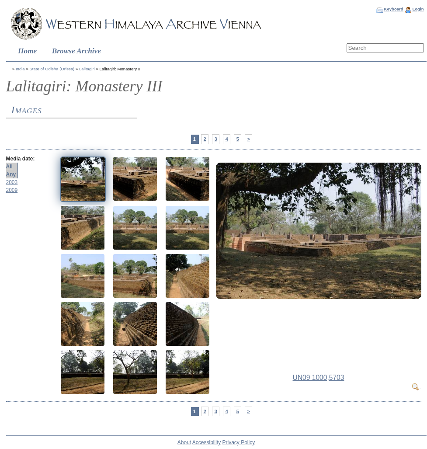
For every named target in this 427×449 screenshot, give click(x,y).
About (184, 442)
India (20, 68)
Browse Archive (76, 51)
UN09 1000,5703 (318, 377)
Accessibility (206, 442)
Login (418, 9)
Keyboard (393, 9)
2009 (12, 190)
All (9, 167)
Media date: (20, 159)
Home (27, 51)
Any (11, 174)
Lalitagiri (87, 68)
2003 (12, 182)
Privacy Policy (238, 442)
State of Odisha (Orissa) (51, 68)
